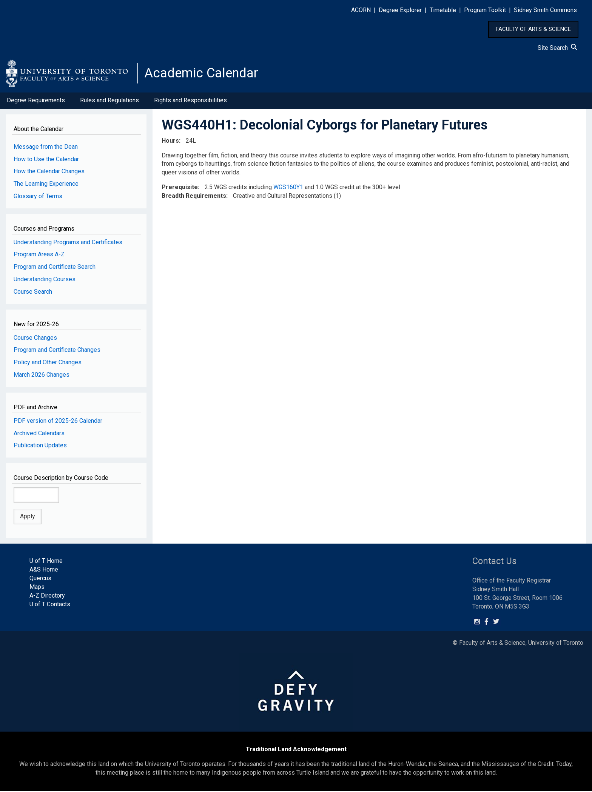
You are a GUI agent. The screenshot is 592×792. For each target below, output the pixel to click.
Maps (37, 588)
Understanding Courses (45, 280)
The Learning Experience (46, 184)
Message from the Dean (46, 147)
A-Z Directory (47, 596)
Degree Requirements (36, 101)
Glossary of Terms (38, 197)
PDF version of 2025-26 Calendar (58, 421)
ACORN (361, 10)
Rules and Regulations (109, 101)
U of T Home (46, 561)
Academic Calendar (203, 74)
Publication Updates (40, 446)
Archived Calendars (39, 434)
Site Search (557, 47)
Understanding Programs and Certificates (68, 243)
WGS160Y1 (288, 188)
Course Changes (35, 338)
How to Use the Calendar (46, 159)
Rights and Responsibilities (190, 101)
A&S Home (43, 570)
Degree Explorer (400, 10)
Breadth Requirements (194, 196)
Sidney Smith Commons (545, 10)
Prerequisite (180, 188)
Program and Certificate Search (55, 267)
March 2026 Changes (41, 375)
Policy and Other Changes (48, 363)
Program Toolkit (485, 10)
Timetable (443, 10)
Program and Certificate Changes (57, 350)
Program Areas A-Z (39, 255)
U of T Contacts (49, 605)
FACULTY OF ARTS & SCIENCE (533, 29)
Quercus (40, 579)
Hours (170, 141)
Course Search (33, 292)
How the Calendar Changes (49, 172)
